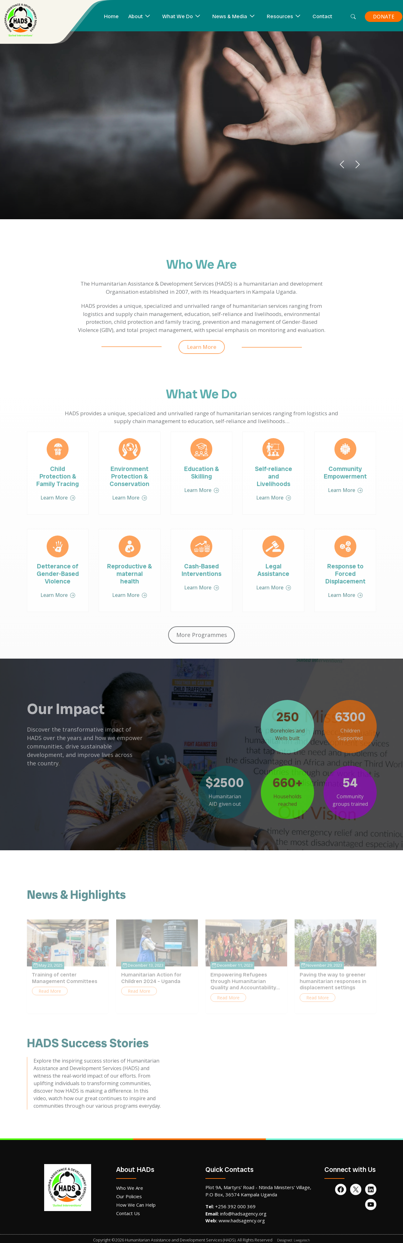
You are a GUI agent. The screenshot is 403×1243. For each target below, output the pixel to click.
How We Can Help (136, 1205)
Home (111, 16)
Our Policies (129, 1196)
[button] (342, 164)
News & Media (229, 16)
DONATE (383, 16)
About (135, 16)
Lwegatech (302, 1240)
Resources (280, 16)
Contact (322, 16)
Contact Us (128, 1213)
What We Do (177, 16)
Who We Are (129, 1188)
